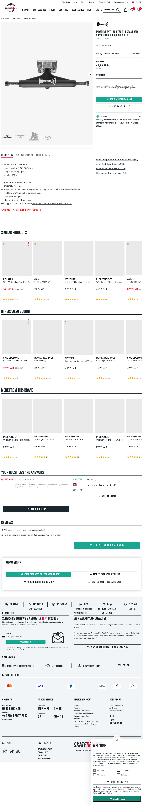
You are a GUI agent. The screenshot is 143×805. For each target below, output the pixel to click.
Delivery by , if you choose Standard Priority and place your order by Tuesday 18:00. (119, 121)
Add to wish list (119, 106)
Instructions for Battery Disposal (85, 724)
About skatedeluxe (116, 705)
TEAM (111, 719)
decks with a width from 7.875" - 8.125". (52, 203)
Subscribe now (26, 642)
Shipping (11, 604)
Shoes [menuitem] (52, 10)
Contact (77, 726)
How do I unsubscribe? (16, 650)
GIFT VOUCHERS (116, 723)
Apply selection (117, 781)
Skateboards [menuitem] (39, 10)
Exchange (59, 604)
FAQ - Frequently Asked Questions (107, 608)
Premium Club (80, 613)
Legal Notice (44, 743)
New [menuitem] (89, 10)
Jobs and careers (115, 710)
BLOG (111, 716)
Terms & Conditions (45, 749)
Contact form (7, 720)
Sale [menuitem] (98, 10)
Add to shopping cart (119, 99)
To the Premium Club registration (107, 647)
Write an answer (107, 496)
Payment (77, 705)
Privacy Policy (43, 752)
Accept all (117, 799)
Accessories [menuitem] (78, 10)
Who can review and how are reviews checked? (23, 530)
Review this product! (103, 46)
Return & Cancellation (82, 710)
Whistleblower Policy (46, 759)
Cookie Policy (42, 755)
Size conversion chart (81, 716)
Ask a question (36, 509)
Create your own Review (106, 545)
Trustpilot (123, 665)
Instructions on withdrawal (83, 713)
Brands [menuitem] (26, 10)
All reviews (78, 719)
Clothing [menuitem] (63, 10)
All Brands (113, 708)
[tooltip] (140, 53)
